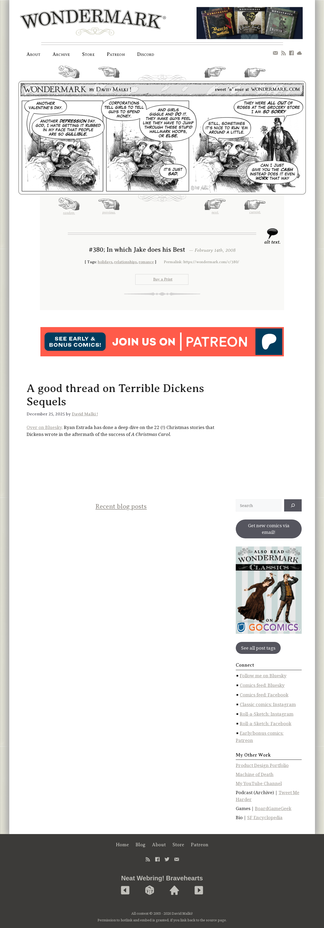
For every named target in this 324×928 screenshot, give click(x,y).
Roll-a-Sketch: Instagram (266, 714)
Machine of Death (254, 774)
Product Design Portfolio (262, 765)
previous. (109, 74)
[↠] (293, 505)
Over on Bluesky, (45, 427)
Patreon (116, 54)
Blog (140, 844)
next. (215, 74)
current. (255, 75)
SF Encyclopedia (265, 817)
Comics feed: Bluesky (262, 685)
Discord (145, 54)
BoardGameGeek (273, 808)
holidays (105, 262)
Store (88, 54)
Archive (61, 54)
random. (69, 74)
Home (122, 844)
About (34, 54)
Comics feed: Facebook (264, 695)
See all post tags (258, 648)
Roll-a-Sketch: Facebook (265, 723)
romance (146, 262)
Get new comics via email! (268, 528)
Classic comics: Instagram (268, 704)
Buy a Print (162, 279)
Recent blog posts (121, 506)
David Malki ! (85, 414)
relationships (125, 262)
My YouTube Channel (259, 783)
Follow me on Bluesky (263, 676)
